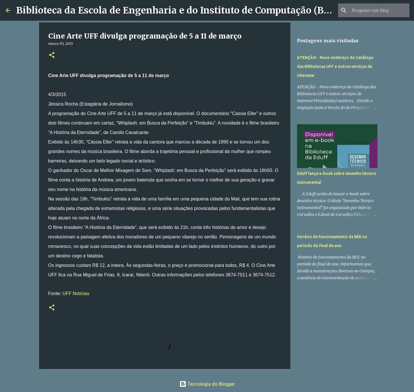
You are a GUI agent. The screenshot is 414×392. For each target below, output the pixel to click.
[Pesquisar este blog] (379, 10)
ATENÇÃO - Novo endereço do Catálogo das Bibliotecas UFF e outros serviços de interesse (335, 66)
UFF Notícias (75, 293)
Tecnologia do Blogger (207, 384)
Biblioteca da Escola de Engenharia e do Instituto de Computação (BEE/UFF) (188, 10)
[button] (51, 55)
